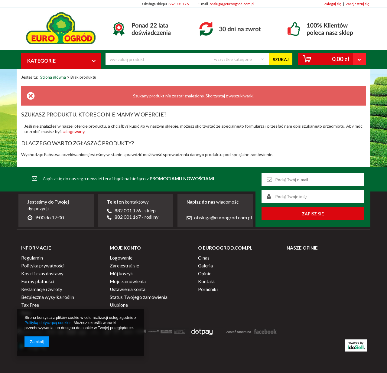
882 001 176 (178, 4)
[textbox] (158, 59)
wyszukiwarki (241, 95)
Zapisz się (313, 213)
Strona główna (53, 77)
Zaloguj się (332, 4)
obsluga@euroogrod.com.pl (232, 4)
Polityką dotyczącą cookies (47, 322)
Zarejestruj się (357, 4)
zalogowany (73, 131)
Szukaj (281, 59)
